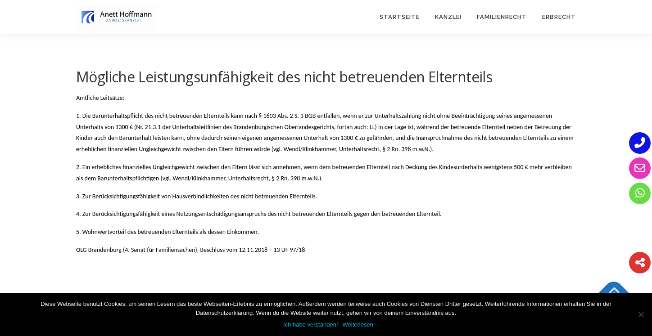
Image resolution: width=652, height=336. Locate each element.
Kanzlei (448, 16)
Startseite (400, 16)
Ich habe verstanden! (310, 324)
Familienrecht (502, 16)
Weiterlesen (358, 324)
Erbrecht (559, 16)
